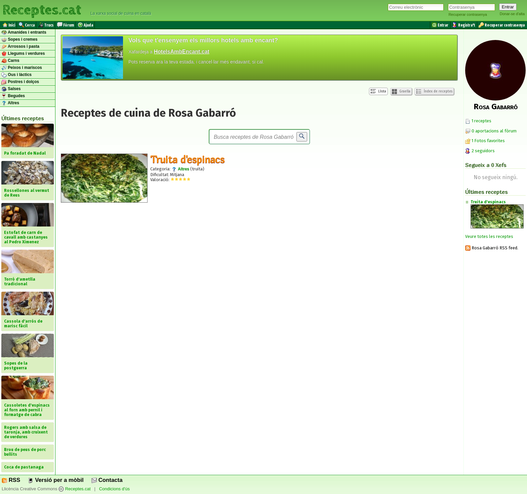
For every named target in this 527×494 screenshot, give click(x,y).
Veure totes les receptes (489, 236)
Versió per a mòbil (55, 480)
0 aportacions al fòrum (494, 130)
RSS (11, 480)
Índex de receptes (434, 91)
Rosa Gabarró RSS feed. (491, 247)
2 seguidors (480, 150)
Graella (401, 91)
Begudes (13, 96)
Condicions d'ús (114, 488)
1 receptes (478, 120)
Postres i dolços (20, 82)
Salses (11, 89)
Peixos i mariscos (21, 68)
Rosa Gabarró (496, 106)
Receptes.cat (41, 10)
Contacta (106, 480)
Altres (10, 103)
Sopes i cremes (19, 39)
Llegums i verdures (23, 53)
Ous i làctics (16, 75)
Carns (10, 61)
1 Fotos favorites (485, 140)
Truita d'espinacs (187, 159)
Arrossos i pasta (20, 46)
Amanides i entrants (23, 32)
